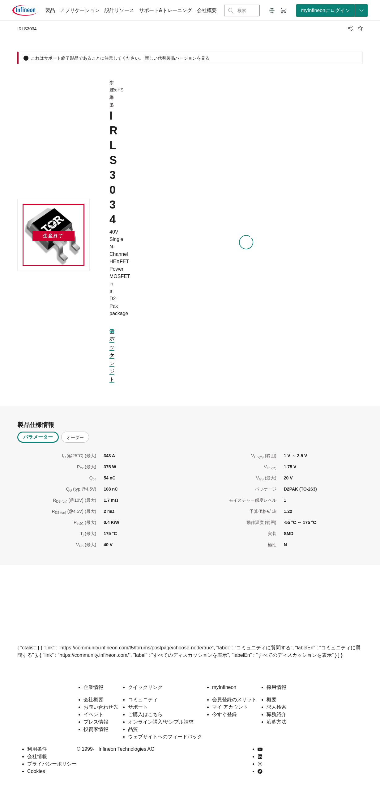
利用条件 (37, 749)
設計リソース (119, 10)
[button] (272, 10)
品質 (133, 729)
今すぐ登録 (224, 714)
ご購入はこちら (145, 714)
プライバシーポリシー (52, 763)
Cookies (36, 771)
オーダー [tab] (75, 437)
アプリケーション (80, 10)
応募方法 (276, 721)
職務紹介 (276, 714)
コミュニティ (143, 699)
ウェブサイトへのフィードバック (165, 736)
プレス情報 (95, 721)
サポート (138, 707)
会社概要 (207, 10)
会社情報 (37, 756)
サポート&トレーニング (165, 10)
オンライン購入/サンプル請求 (161, 721)
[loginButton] (332, 10)
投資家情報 (95, 729)
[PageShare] (349, 28)
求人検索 (276, 707)
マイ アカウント (230, 707)
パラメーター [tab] (38, 437)
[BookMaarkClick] (360, 28)
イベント (93, 714)
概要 (271, 699)
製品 (50, 10)
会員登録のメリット (234, 699)
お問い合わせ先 (100, 707)
